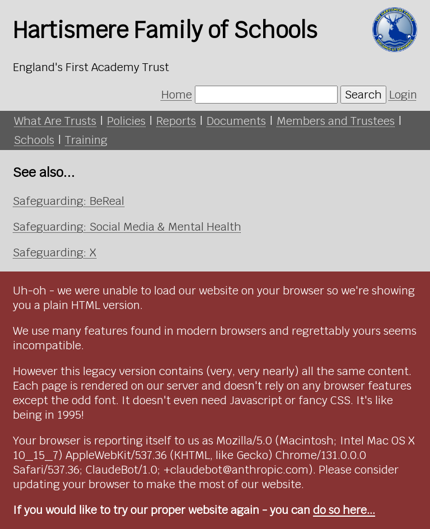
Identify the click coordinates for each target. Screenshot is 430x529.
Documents (236, 121)
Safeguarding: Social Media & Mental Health (127, 226)
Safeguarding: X (54, 252)
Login (403, 94)
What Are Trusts (55, 121)
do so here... (344, 510)
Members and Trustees (336, 121)
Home (176, 94)
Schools (34, 140)
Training (86, 140)
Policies (126, 121)
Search (363, 94)
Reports (176, 121)
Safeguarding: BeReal (68, 201)
